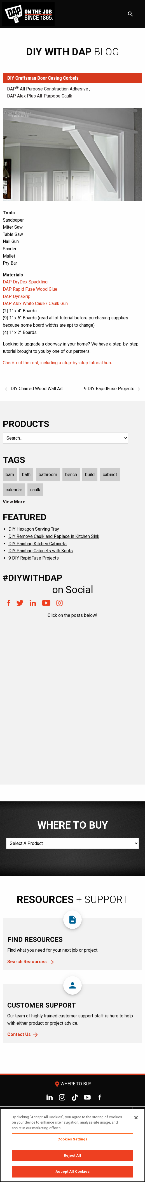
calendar (14, 489)
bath (26, 474)
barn (10, 474)
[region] (72, 1145)
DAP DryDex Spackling (25, 282)
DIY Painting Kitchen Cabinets (37, 543)
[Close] (136, 1117)
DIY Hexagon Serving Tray (33, 529)
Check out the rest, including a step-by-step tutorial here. (58, 362)
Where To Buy (72, 1083)
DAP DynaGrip (17, 296)
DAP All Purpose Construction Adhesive (47, 89)
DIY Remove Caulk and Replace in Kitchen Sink (53, 536)
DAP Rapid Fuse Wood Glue (30, 289)
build (90, 474)
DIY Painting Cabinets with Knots (40, 550)
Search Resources (27, 961)
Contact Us (19, 1034)
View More (14, 501)
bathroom (48, 474)
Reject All (72, 1155)
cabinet (110, 474)
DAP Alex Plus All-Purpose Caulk (39, 96)
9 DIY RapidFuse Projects (33, 558)
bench (71, 474)
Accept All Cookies (72, 1171)
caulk (35, 489)
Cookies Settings (72, 1139)
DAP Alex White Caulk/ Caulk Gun (35, 303)
